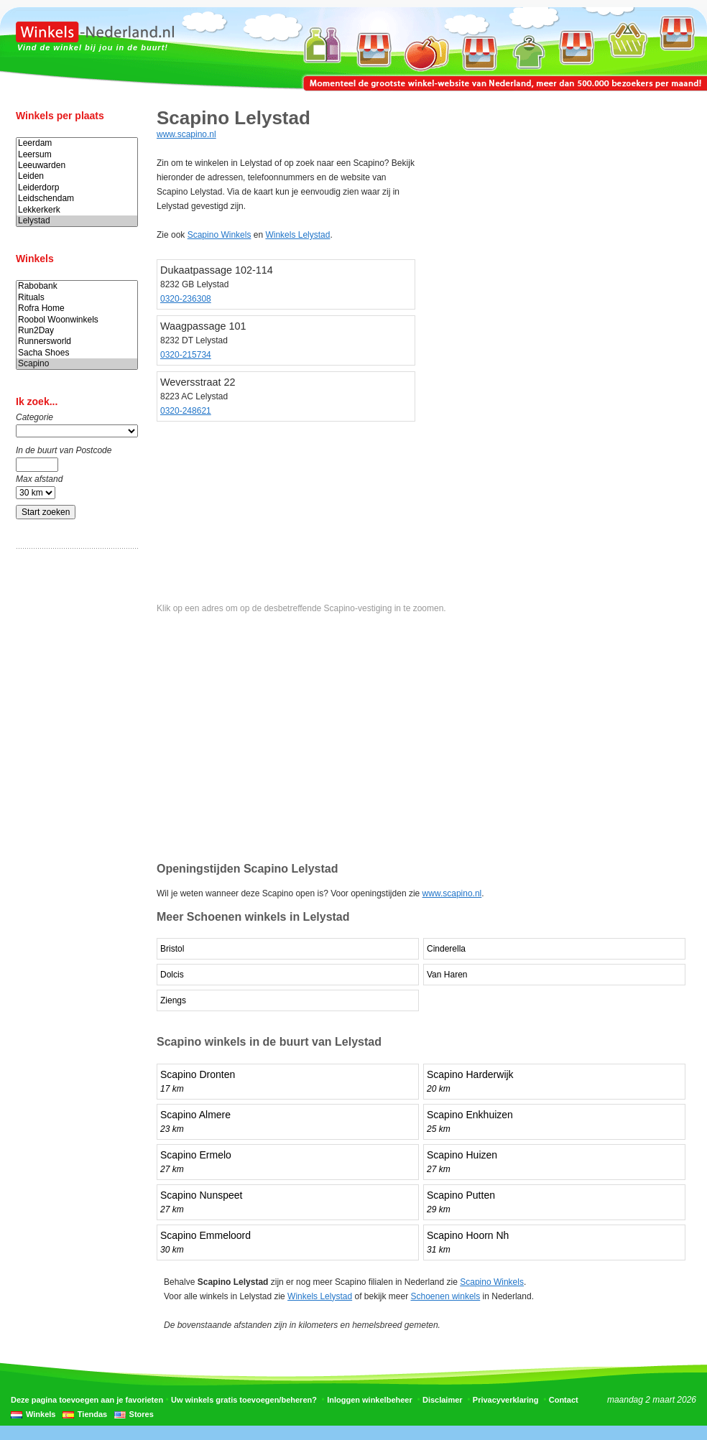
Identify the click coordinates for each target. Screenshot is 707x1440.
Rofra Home (77, 308)
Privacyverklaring (506, 1399)
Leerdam (77, 143)
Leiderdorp (77, 187)
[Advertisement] (73, 785)
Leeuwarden (77, 165)
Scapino (77, 363)
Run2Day (77, 330)
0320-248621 (185, 411)
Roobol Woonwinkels (77, 320)
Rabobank (77, 286)
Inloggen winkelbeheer (369, 1399)
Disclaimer (442, 1399)
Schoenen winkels (446, 1296)
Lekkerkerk (77, 210)
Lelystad (77, 220)
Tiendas (92, 1414)
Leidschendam (77, 198)
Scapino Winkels (219, 235)
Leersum (77, 154)
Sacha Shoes (77, 353)
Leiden (77, 176)
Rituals (77, 297)
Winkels (40, 1414)
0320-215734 (185, 355)
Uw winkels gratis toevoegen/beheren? (244, 1399)
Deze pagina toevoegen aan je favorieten (87, 1399)
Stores (141, 1414)
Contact (563, 1399)
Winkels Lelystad (297, 235)
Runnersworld (77, 341)
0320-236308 (185, 299)
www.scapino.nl (186, 134)
